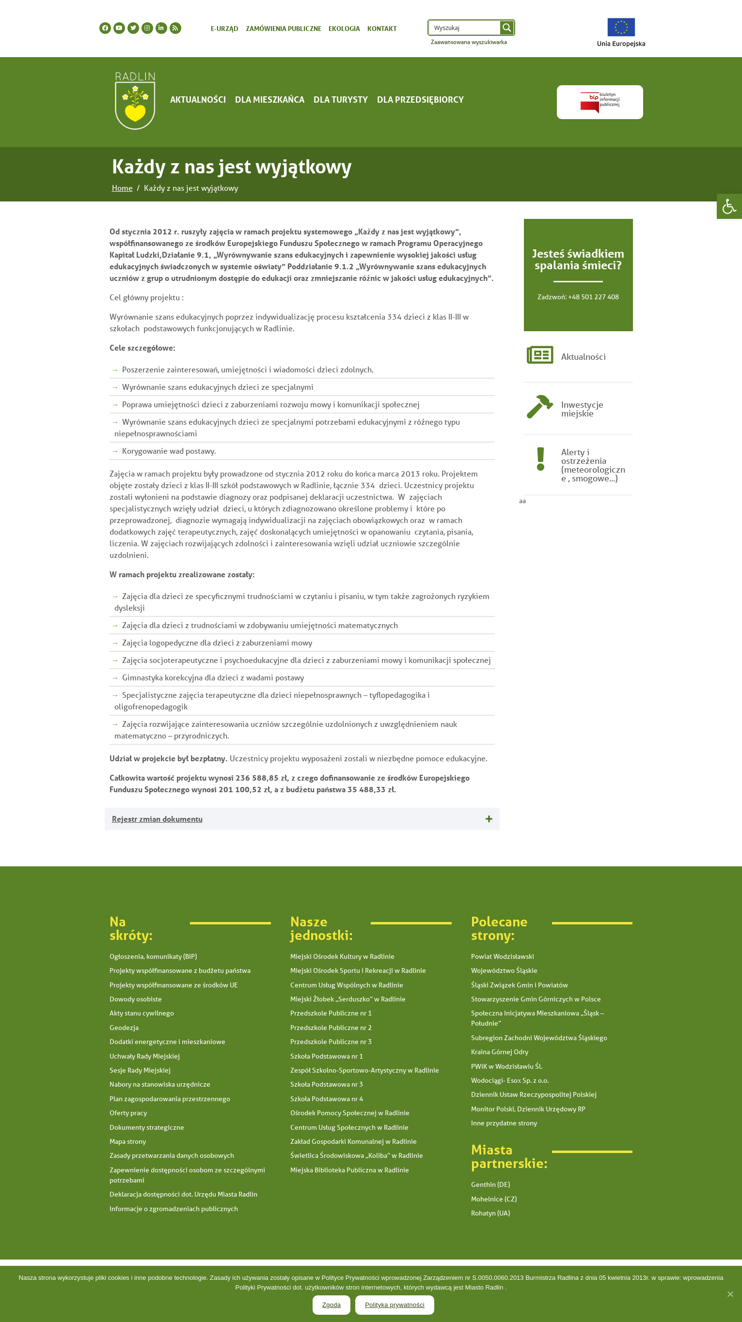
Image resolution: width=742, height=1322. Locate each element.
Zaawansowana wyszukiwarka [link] (469, 42)
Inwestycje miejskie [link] (582, 409)
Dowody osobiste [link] (136, 999)
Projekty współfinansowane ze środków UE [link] (174, 985)
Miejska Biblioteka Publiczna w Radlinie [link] (349, 1170)
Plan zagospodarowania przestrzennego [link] (170, 1098)
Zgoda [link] (331, 1304)
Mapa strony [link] (128, 1141)
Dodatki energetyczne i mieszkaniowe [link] (167, 1041)
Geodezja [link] (124, 1027)
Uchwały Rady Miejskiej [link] (145, 1056)
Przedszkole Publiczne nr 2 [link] (331, 1027)
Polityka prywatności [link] (395, 1304)
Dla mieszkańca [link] (269, 99)
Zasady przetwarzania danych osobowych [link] (172, 1155)
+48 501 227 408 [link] (593, 296)
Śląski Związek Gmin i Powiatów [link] (519, 985)
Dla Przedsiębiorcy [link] (420, 99)
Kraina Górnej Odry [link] (499, 1051)
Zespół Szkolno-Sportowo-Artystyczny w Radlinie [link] (364, 1070)
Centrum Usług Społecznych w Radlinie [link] (349, 1127)
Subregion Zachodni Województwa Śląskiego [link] (539, 1037)
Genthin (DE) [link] (490, 1184)
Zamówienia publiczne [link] (283, 28)
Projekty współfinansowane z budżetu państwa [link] (180, 970)
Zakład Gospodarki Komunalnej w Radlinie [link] (353, 1141)
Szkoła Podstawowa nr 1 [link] (326, 1056)
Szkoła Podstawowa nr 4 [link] (326, 1098)
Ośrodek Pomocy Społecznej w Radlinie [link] (350, 1112)
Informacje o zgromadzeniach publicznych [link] (174, 1208)
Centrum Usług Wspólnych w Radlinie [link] (346, 985)
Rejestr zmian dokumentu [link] (157, 819)
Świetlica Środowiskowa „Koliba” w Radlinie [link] (356, 1155)
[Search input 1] (465, 27)
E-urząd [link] (224, 28)
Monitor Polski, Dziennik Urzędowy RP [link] (528, 1109)
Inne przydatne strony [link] (504, 1123)
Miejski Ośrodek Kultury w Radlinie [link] (342, 956)
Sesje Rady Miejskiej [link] (140, 1070)
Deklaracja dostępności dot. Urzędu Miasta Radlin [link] (183, 1194)
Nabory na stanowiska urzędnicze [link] (160, 1084)
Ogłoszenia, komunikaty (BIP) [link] (153, 956)
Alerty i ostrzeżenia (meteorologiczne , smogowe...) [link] (593, 466)
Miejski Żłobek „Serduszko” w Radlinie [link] (348, 999)
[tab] (302, 819)
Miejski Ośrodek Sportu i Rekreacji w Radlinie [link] (358, 970)
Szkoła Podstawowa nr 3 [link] (326, 1084)
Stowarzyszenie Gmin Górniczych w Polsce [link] (536, 999)
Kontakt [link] (382, 28)
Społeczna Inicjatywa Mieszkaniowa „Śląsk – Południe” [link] (537, 1018)
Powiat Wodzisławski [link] (502, 956)
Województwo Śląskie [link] (504, 970)
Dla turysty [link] (341, 99)
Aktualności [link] (198, 99)
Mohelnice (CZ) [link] (494, 1199)
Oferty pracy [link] (128, 1112)
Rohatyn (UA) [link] (490, 1213)
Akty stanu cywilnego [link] (142, 1013)
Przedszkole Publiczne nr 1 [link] (331, 1013)
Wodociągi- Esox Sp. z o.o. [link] (510, 1080)
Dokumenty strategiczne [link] (147, 1127)
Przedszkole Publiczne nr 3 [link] (331, 1041)
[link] (729, 206)
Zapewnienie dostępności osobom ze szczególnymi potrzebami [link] (187, 1175)
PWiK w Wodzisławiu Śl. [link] (506, 1066)
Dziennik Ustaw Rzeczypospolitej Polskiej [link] (534, 1094)
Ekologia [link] (344, 28)
